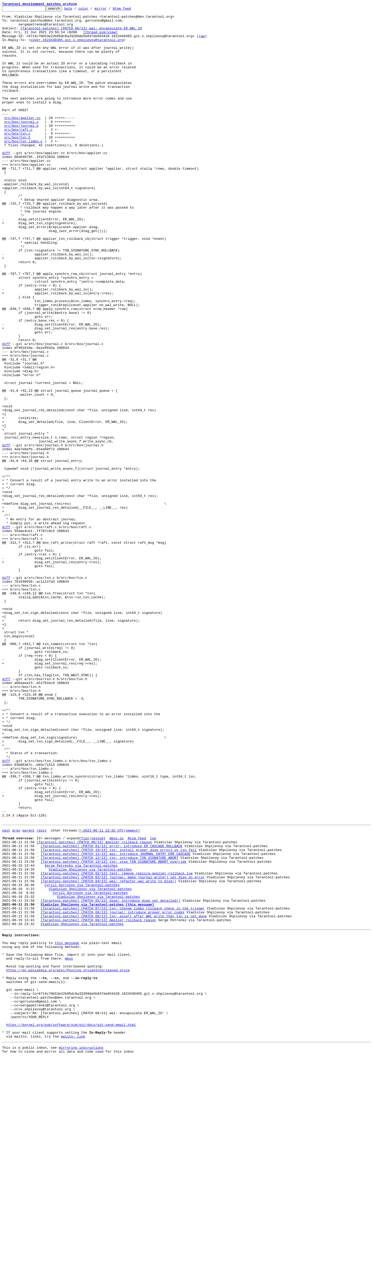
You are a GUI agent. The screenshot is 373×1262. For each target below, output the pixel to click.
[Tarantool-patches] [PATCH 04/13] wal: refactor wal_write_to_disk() (108, 1054)
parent (28, 994)
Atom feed (130, 10)
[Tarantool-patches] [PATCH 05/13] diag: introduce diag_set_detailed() (110, 1078)
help (76, 10)
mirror (109, 10)
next (6, 994)
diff (6, 182)
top (153, 1003)
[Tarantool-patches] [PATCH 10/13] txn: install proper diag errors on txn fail (119, 1017)
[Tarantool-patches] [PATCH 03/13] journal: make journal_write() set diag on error (123, 1050)
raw (202, 42)
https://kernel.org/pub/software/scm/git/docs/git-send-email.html (71, 1225)
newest (132, 994)
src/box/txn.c (17, 159)
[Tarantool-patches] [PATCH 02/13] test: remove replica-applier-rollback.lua (116, 1045)
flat (85, 1003)
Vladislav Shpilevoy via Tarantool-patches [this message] (97, 1082)
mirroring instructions (81, 1251)
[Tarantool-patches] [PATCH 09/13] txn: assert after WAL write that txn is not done (124, 1096)
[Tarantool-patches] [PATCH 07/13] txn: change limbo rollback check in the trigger (123, 1087)
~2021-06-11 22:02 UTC (102, 994)
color (91, 10)
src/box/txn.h (17, 163)
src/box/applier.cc (22, 140)
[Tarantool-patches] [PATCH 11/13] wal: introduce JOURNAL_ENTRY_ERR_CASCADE (115, 1022)
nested (97, 1003)
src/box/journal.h (21, 149)
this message (67, 1127)
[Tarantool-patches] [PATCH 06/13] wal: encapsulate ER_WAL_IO (81, 32)
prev (16, 994)
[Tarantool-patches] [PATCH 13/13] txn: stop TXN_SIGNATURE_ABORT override (113, 1031)
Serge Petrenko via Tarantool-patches (81, 1036)
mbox (69, 1146)
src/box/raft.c (18, 154)
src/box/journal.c (21, 145)
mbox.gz (116, 1003)
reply (42, 994)
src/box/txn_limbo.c (23, 168)
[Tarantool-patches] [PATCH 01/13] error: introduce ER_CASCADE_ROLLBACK (111, 1012)
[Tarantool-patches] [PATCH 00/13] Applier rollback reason (94, 1008)
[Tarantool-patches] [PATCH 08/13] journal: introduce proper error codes (112, 1092)
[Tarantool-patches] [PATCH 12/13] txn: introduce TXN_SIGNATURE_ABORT (109, 1026)
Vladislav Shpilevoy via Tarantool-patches (90, 1040)
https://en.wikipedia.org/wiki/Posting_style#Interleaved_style (68, 1160)
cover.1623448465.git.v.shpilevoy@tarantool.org (77, 46)
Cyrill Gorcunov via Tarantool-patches (82, 1059)
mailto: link (73, 1239)
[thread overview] (100, 37)
